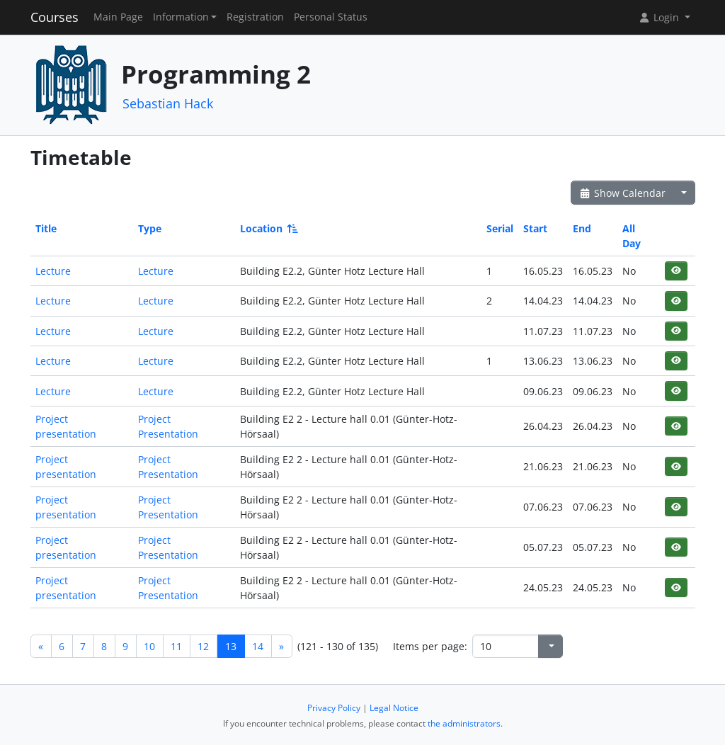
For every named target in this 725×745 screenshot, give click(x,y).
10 (149, 646)
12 (203, 646)
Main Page (118, 17)
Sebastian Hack (167, 103)
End (582, 228)
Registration (255, 17)
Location (268, 228)
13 (230, 646)
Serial (499, 228)
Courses (54, 16)
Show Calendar (622, 193)
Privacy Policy (333, 708)
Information (181, 17)
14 (257, 646)
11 (176, 646)
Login (660, 17)
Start (535, 228)
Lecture (53, 271)
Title (46, 228)
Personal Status (330, 17)
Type (149, 228)
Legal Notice (394, 708)
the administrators (464, 723)
